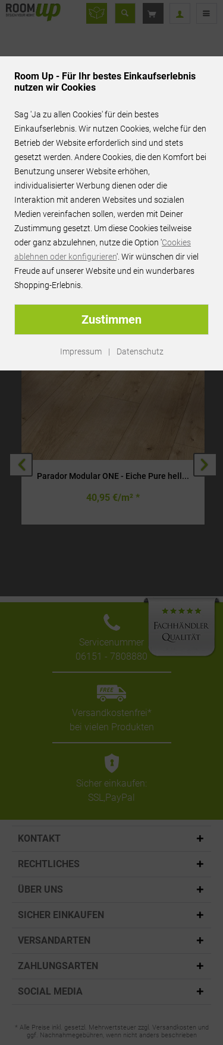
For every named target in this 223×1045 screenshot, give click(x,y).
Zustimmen (111, 319)
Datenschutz (140, 351)
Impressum (81, 351)
